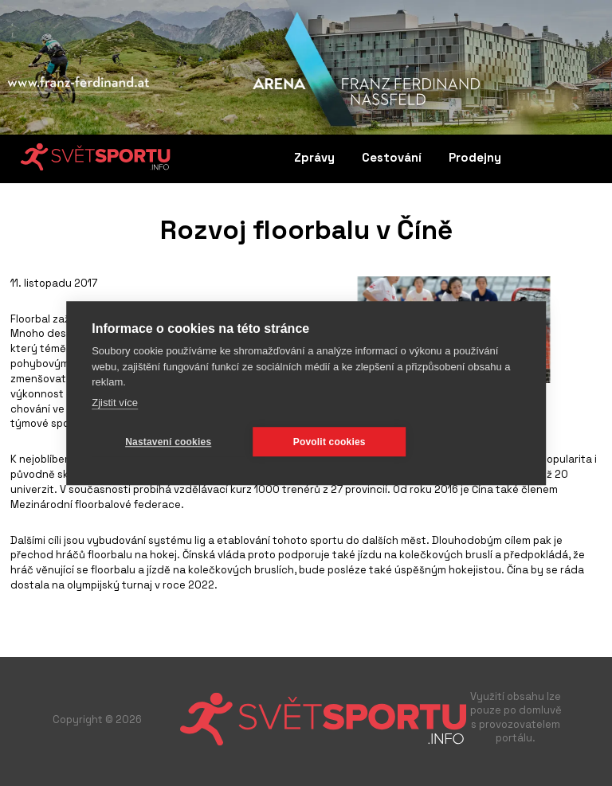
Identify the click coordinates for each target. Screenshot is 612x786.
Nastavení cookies (168, 441)
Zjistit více (115, 402)
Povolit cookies (329, 441)
